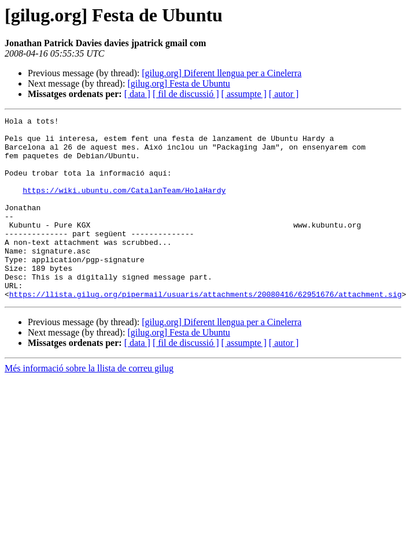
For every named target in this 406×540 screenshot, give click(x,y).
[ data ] (137, 94)
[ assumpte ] (244, 94)
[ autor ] (284, 94)
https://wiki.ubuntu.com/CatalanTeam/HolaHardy (124, 205)
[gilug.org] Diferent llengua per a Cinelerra (221, 73)
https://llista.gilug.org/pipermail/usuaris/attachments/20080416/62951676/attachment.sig (205, 330)
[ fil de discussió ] (186, 94)
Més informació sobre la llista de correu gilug (89, 404)
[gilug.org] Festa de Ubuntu (178, 83)
